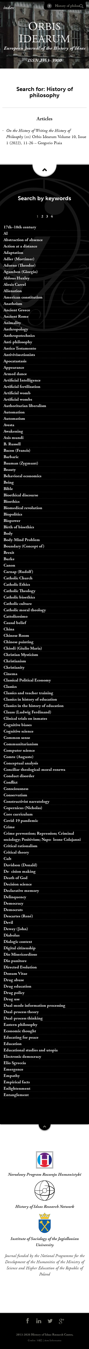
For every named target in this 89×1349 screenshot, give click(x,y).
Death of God (16, 878)
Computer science (19, 750)
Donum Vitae (15, 973)
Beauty (10, 469)
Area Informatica (52, 1340)
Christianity (14, 667)
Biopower (12, 520)
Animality (12, 322)
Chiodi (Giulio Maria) (23, 648)
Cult (7, 858)
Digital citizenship (20, 948)
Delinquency (15, 897)
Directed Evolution (20, 967)
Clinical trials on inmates (25, 718)
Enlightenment (17, 1088)
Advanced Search (49, 6)
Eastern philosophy (20, 1024)
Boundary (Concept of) (24, 546)
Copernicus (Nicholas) (23, 808)
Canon (9, 565)
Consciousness (16, 788)
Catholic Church (18, 578)
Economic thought (20, 1031)
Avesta (9, 425)
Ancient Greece (17, 310)
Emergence (13, 1069)
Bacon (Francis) (17, 450)
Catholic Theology (19, 591)
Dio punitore (15, 960)
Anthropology (16, 329)
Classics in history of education (30, 699)
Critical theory (16, 852)
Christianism (15, 661)
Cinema (10, 674)
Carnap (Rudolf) (18, 571)
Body (8, 533)
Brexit (9, 552)
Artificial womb (17, 393)
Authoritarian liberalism (25, 405)
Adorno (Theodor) (20, 265)
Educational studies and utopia (31, 1050)
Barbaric (11, 457)
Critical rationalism (20, 846)
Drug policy (14, 992)
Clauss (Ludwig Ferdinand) (27, 712)
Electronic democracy (22, 1056)
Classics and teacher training (28, 693)
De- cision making (20, 871)
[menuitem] (37, 216)
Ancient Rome (16, 316)
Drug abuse (14, 980)
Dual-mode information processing (34, 1005)
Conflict (11, 782)
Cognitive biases (18, 725)
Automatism (14, 418)
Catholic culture (18, 603)
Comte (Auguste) (18, 756)
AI (6, 233)
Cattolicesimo (16, 616)
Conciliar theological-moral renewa (34, 769)
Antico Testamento (20, 348)
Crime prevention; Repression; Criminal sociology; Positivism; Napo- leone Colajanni (42, 836)
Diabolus (11, 935)
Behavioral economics (22, 476)
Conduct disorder (19, 776)
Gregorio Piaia (50, 143)
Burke (9, 559)
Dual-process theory (21, 1012)
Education (13, 1043)
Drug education (17, 986)
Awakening (13, 431)
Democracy (13, 903)
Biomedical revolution (23, 508)
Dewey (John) (16, 929)
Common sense (17, 737)
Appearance (14, 367)
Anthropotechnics (19, 335)
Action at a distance (20, 246)
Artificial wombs (18, 399)
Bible (8, 488)
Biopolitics (13, 514)
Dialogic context (18, 941)
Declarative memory (21, 890)
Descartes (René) (18, 916)
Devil (8, 922)
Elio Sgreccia (15, 1063)
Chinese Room (16, 635)
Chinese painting (18, 642)
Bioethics (11, 501)
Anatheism (13, 303)
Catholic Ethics (17, 584)
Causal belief (15, 622)
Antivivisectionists (19, 354)
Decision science (18, 884)
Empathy (12, 1075)
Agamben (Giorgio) (21, 271)
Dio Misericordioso (20, 954)
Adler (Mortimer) (19, 259)
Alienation (13, 291)
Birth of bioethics (19, 527)
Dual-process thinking (23, 1018)
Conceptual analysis (21, 763)
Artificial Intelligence (22, 380)
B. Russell (12, 444)
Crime (9, 827)
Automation (14, 412)
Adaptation (13, 252)
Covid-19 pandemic (21, 820)
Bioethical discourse (21, 495)
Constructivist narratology (26, 801)
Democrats (13, 909)
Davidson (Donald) (20, 865)
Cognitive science (18, 731)
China (9, 629)
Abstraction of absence (23, 240)
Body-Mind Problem (22, 539)
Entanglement (16, 1094)
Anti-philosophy (18, 342)
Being (9, 482)
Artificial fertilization (22, 386)
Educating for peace (21, 1037)
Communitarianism (21, 744)
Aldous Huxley (16, 278)
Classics (10, 686)
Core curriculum (18, 814)
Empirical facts (17, 1082)
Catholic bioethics (19, 597)
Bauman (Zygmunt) (21, 463)
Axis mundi (13, 437)
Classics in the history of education (34, 705)
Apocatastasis (15, 361)
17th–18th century (20, 227)
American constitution (23, 297)
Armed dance (15, 374)
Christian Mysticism (21, 654)
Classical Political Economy (27, 680)
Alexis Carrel (15, 284)
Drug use (12, 999)
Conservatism (15, 795)
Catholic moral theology (25, 610)
